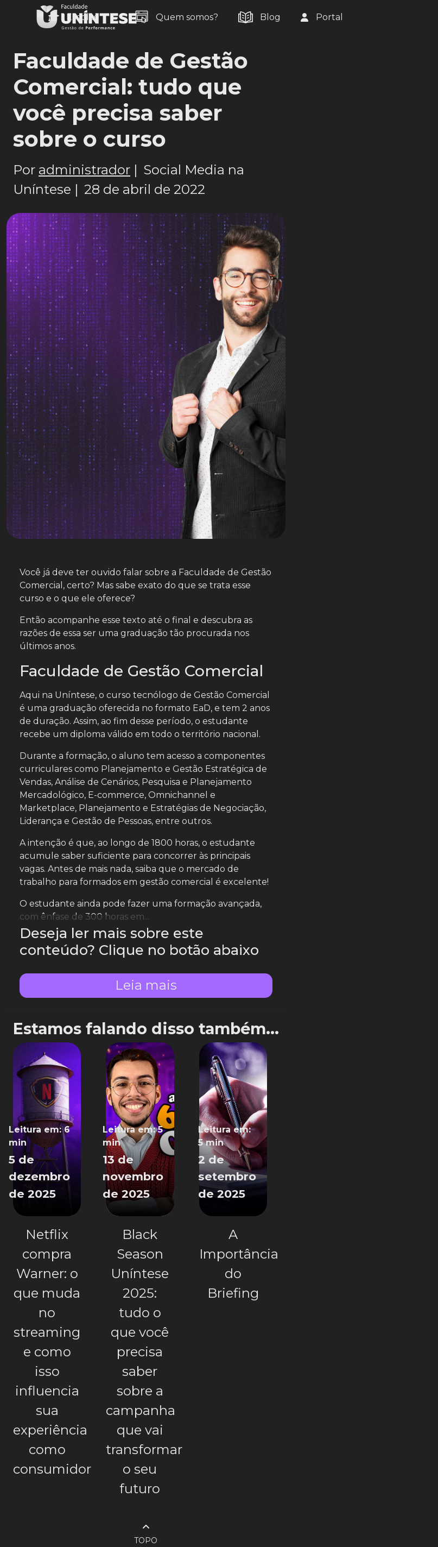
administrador (84, 170)
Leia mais (146, 985)
